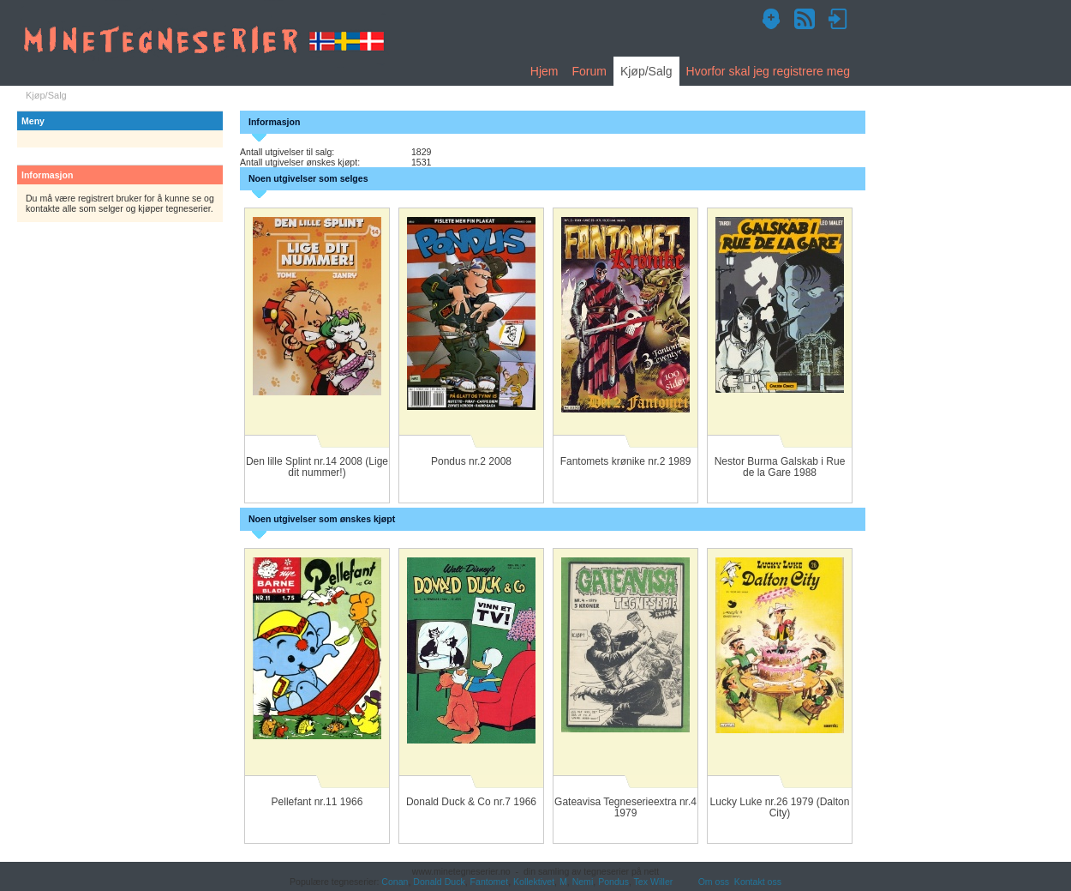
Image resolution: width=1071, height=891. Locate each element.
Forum (588, 71)
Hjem (544, 71)
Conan (394, 881)
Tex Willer (653, 881)
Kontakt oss (757, 881)
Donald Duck (438, 881)
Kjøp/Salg (646, 71)
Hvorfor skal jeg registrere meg (768, 71)
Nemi (583, 881)
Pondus (613, 881)
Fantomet (489, 881)
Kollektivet (533, 881)
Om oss (713, 881)
